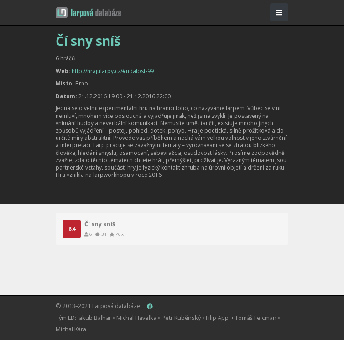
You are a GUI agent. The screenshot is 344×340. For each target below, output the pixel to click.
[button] (88, 12)
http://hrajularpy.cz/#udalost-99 (113, 71)
